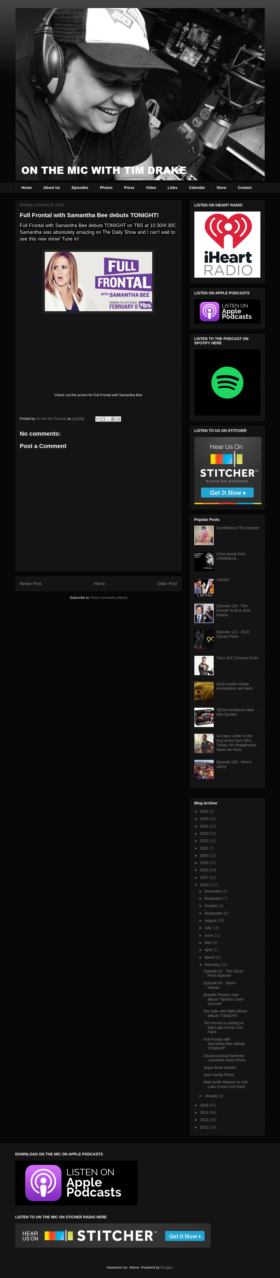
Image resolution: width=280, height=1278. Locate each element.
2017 (204, 877)
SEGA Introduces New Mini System (235, 712)
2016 (204, 885)
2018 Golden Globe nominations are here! (234, 686)
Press (129, 187)
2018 (204, 870)
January (212, 1096)
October (212, 906)
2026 (204, 811)
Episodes (80, 187)
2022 (204, 841)
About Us (51, 187)
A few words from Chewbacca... (230, 556)
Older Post (167, 583)
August (211, 920)
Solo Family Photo (218, 1075)
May (209, 942)
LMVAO (222, 580)
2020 (204, 855)
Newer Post (31, 583)
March (210, 957)
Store (221, 187)
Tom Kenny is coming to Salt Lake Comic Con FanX (223, 1027)
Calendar (197, 187)
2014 (204, 1112)
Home (26, 187)
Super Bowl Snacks (219, 1067)
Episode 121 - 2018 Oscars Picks (232, 634)
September (214, 913)
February (213, 964)
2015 (204, 1105)
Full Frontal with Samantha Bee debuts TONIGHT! (224, 1044)
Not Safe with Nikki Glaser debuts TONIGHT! (225, 1013)
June (209, 935)
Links (172, 187)
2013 (204, 1120)
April (209, 950)
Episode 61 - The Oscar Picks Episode (223, 973)
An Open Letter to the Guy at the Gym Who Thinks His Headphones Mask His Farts (236, 742)
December (214, 891)
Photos (106, 187)
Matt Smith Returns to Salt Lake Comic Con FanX (225, 1084)
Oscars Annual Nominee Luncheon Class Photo (224, 1058)
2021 (204, 848)
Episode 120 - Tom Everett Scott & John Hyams (233, 610)
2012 (204, 1127)
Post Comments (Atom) (109, 598)
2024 (204, 826)
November (214, 898)
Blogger (166, 1267)
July (208, 928)
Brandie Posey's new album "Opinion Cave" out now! (223, 999)
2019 (204, 863)
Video (151, 187)
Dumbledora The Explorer (237, 528)
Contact (245, 187)
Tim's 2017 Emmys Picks (237, 658)
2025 (204, 819)
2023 (204, 833)
